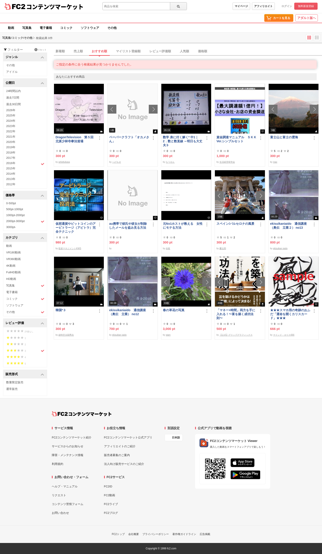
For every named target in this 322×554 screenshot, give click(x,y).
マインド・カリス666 (283, 335)
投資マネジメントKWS (69, 248)
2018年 (10, 152)
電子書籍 (46, 28)
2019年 (10, 147)
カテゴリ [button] (25, 238)
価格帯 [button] (25, 195)
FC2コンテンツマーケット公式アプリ (128, 437)
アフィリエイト (263, 6)
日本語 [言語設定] (176, 437)
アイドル (12, 71)
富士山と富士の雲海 (284, 137)
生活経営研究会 (227, 162)
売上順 (78, 51)
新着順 (60, 51)
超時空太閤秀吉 (66, 335)
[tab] (188, 51)
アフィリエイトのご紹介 (120, 446)
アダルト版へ (306, 18)
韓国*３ (61, 310)
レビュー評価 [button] (25, 323)
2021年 (10, 136)
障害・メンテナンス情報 (67, 455)
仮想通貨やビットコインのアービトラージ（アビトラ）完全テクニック (76, 227)
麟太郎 (223, 248)
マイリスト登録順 (128, 51)
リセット (40, 49)
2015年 (10, 168)
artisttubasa (64, 162)
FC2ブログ (111, 513)
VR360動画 (13, 259)
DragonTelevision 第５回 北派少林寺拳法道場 (76, 139)
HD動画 (11, 279)
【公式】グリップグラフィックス (236, 335)
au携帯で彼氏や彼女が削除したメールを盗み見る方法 (128, 225)
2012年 (10, 184)
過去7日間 (12, 97)
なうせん (170, 162)
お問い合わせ (60, 513)
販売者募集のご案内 (117, 455)
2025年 (10, 115)
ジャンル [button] (25, 57)
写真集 (27, 28)
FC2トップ (118, 534)
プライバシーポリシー (155, 534)
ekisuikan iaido (280, 248)
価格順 (202, 51)
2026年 (10, 110)
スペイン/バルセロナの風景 (235, 223)
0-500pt (11, 203)
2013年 (10, 179)
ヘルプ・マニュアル (65, 486)
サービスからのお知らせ (67, 446)
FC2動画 (109, 495)
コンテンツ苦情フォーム (67, 504)
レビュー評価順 (160, 51)
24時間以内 (13, 91)
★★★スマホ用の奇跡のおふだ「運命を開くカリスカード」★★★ (290, 314)
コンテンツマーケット (55, 6)
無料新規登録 (306, 6)
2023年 (10, 126)
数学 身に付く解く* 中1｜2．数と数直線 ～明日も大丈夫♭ (183, 141)
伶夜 (168, 248)
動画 (11, 28)
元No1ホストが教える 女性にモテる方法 (183, 225)
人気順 (184, 51)
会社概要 (133, 534)
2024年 (10, 120)
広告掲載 (205, 534)
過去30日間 (13, 104)
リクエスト (59, 495)
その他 (112, 28)
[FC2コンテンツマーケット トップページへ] (82, 414)
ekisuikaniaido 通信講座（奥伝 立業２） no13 (288, 225)
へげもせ (116, 162)
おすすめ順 (99, 51)
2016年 (25, 163)
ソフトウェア (90, 28)
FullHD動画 (13, 272)
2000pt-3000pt (25, 221)
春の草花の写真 (173, 310)
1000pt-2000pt (15, 215)
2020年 (10, 142)
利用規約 (57, 464)
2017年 (10, 157)
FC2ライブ (111, 504)
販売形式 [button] (25, 374)
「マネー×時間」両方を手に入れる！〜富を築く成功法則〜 (235, 314)
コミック (66, 28)
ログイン (286, 6)
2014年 (10, 173)
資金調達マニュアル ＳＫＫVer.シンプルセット (236, 139)
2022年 (10, 131)
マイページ (241, 6)
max (275, 162)
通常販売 (12, 389)
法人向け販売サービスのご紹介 (124, 464)
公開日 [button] (25, 83)
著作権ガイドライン (184, 534)
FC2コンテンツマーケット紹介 (72, 437)
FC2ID (108, 486)
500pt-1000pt (14, 209)
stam (168, 335)
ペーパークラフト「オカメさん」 (129, 139)
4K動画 (10, 265)
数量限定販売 (14, 382)
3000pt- (11, 227)
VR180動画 (13, 252)
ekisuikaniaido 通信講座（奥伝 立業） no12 (127, 312)
